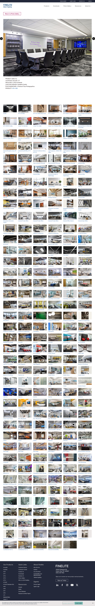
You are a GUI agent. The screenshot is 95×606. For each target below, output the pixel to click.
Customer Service (22, 567)
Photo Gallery (21, 578)
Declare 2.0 (21, 576)
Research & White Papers (24, 593)
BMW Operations (52, 309)
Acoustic (5, 567)
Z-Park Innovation (82, 233)
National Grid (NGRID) (38, 549)
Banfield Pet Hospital (8, 342)
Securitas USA (6, 386)
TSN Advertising (82, 462)
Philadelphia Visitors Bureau (24, 473)
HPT (4, 590)
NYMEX (80, 440)
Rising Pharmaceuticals (8, 309)
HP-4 (4, 580)
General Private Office (23, 221)
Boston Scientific (67, 244)
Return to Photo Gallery (12, 14)
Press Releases (22, 591)
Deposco (5, 186)
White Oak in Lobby (82, 138)
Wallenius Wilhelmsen (8, 233)
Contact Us (82, 1)
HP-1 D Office (51, 113)
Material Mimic (6, 597)
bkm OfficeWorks (22, 418)
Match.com (80, 288)
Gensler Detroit (66, 418)
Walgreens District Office (39, 528)
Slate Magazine (21, 364)
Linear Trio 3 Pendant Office (54, 126)
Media (19, 589)
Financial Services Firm (8, 538)
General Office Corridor (8, 208)
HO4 (4, 571)
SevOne (35, 397)
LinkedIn (57, 585)
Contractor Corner (22, 569)
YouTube (72, 585)
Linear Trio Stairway (23, 126)
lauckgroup (35, 266)
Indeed (4, 440)
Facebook (62, 585)
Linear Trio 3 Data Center (69, 126)
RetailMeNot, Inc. (82, 408)
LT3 (4, 595)
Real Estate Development (84, 255)
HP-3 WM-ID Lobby (8, 126)
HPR (4, 588)
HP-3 (4, 578)
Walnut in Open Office (8, 138)
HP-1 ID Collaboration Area (39, 113)
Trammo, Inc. (21, 375)
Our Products (8, 565)
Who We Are (37, 567)
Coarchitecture (66, 397)
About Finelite (39, 565)
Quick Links (22, 565)
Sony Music (81, 309)
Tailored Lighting (37, 577)
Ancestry (50, 364)
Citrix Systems (51, 495)
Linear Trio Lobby (37, 126)
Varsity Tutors (51, 375)
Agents (36, 582)
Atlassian (50, 440)
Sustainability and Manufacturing (38, 574)
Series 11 (5, 599)
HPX (4, 593)
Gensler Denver (82, 386)
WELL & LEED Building (23, 580)
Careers (35, 569)
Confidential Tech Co (68, 538)
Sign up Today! (61, 580)
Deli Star (65, 186)
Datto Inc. (5, 397)
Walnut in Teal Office (68, 138)
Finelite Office (21, 208)
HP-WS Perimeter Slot (8, 584)
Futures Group (81, 429)
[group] (47, 54)
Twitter (77, 585)
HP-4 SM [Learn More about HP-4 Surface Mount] (15, 88)
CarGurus (80, 397)
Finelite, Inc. (66, 288)
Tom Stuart (35, 255)
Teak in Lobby (51, 138)
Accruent (20, 342)
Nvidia (4, 113)
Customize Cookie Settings (68, 603)
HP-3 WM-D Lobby (67, 113)
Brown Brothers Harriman (84, 451)
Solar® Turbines (21, 408)
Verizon (35, 538)
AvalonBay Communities (39, 298)
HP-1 (4, 573)
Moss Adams (51, 451)
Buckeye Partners (37, 197)
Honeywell (5, 462)
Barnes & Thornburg (83, 364)
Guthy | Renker (51, 353)
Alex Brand (80, 495)
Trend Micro (36, 331)
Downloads (21, 573)
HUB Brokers (51, 517)
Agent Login (72, 1)
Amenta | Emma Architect (24, 462)
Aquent (65, 266)
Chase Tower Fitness (8, 418)
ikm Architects (66, 342)
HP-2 (4, 576)
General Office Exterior (68, 221)
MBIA (19, 495)
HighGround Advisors (83, 277)
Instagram (67, 585)
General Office (81, 163)
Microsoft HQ (6, 517)
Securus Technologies (8, 277)
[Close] (92, 603)
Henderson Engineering (38, 320)
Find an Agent (63, 1)
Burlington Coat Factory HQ (9, 484)
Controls (5, 569)
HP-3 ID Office (6, 174)
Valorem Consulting (7, 364)
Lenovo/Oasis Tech (52, 506)
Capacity (65, 495)
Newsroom (22, 584)
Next (93, 38)
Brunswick (5, 244)
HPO (4, 586)
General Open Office (83, 221)
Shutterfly (50, 462)
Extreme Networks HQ (8, 506)
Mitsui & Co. (6, 473)
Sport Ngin (5, 451)
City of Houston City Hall (24, 163)
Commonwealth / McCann (39, 429)
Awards (20, 587)
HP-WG (5, 582)
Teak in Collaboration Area (39, 138)
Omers (34, 386)
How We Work (37, 571)
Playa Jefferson (21, 528)
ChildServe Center (52, 484)
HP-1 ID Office (21, 113)
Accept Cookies (79, 603)
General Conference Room (39, 277)
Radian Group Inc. (7, 528)
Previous (1, 38)
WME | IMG (81, 353)
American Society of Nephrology (53, 174)
